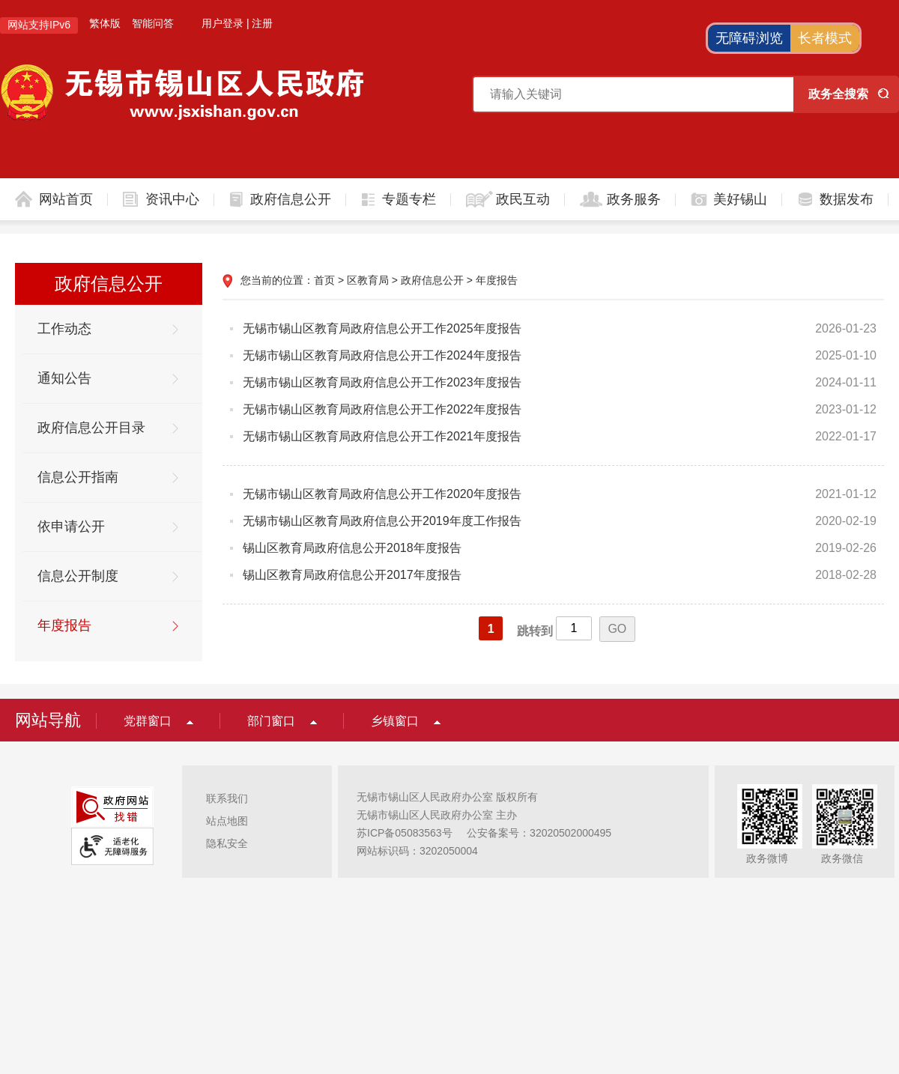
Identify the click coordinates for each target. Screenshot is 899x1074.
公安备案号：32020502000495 (539, 833)
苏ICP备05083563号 (404, 833)
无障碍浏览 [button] (749, 38)
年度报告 (64, 625)
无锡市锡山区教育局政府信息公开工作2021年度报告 (382, 436)
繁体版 (105, 23)
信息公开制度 (77, 575)
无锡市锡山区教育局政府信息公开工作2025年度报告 (382, 328)
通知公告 (64, 378)
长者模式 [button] (825, 38)
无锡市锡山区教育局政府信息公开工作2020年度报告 (382, 494)
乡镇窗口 (395, 721)
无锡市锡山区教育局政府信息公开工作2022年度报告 (382, 409)
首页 (324, 280)
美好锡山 (740, 199)
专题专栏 (409, 199)
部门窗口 (271, 721)
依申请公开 (71, 526)
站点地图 (227, 821)
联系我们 (227, 798)
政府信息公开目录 (91, 427)
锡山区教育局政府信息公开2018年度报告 (352, 547)
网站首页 (66, 199)
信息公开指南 (77, 477)
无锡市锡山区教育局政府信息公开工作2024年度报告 (382, 355)
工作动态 (64, 328)
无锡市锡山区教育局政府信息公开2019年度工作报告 (382, 521)
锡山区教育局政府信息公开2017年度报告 (352, 574)
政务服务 (634, 199)
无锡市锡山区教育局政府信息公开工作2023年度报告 (382, 382)
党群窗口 (148, 721)
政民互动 (523, 199)
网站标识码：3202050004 (417, 851)
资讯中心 (172, 199)
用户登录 (222, 23)
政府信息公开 (290, 199)
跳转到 (535, 631)
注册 (262, 23)
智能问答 (153, 23)
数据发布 (847, 199)
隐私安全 (227, 843)
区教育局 (368, 280)
